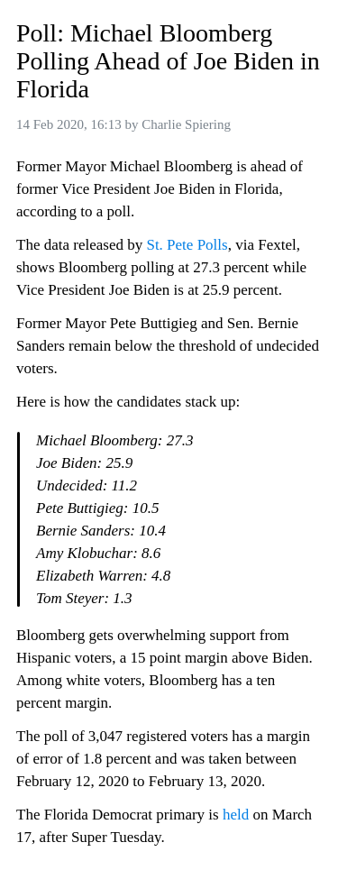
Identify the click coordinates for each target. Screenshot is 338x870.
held (236, 814)
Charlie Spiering (186, 124)
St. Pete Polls (186, 244)
